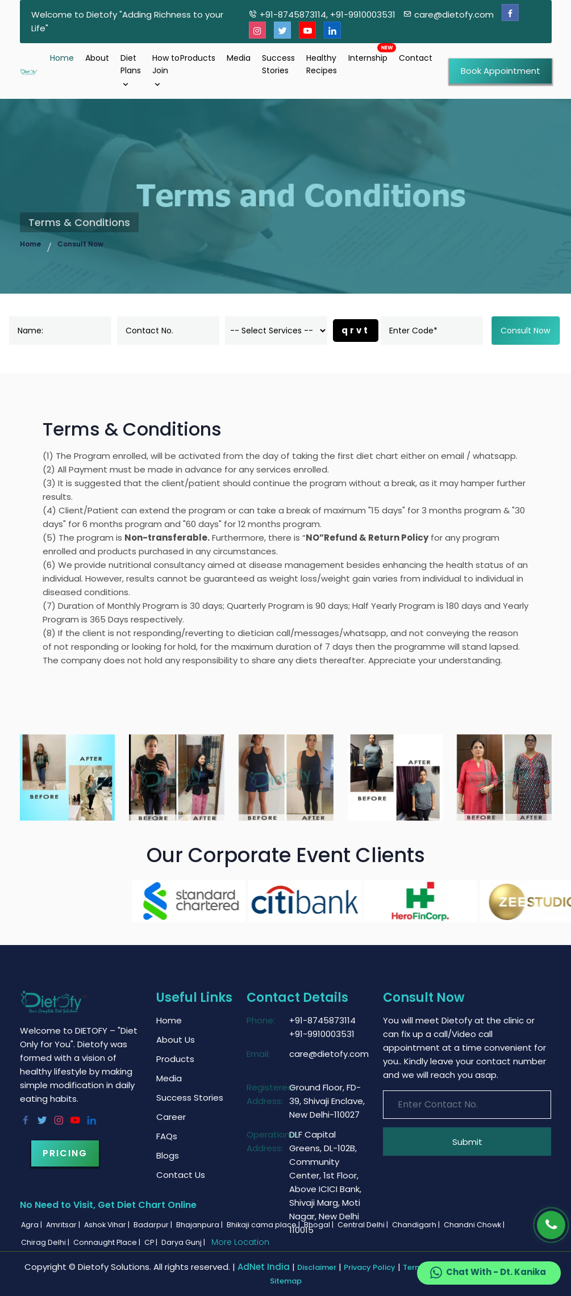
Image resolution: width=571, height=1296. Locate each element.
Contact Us (180, 1175)
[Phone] (551, 1225)
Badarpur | (154, 1225)
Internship (367, 58)
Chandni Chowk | (475, 1225)
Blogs (167, 1155)
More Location (240, 1242)
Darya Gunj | (184, 1242)
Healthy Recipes (321, 64)
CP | (151, 1242)
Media (239, 58)
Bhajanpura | (200, 1225)
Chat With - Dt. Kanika (487, 1273)
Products (197, 58)
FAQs (166, 1136)
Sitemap (286, 1281)
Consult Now (80, 244)
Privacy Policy (369, 1267)
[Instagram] (257, 30)
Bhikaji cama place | (264, 1225)
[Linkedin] (332, 30)
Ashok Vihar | (107, 1225)
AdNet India (263, 1267)
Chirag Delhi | (46, 1242)
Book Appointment (500, 71)
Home (62, 58)
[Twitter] (282, 30)
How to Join (166, 70)
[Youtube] (307, 30)
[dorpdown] (276, 330)
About (97, 58)
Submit (467, 1142)
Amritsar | (64, 1225)
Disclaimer (316, 1267)
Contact (415, 58)
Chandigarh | (416, 1225)
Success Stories (278, 64)
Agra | (32, 1225)
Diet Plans (130, 70)
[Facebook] (510, 13)
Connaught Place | (107, 1242)
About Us (175, 1040)
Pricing (65, 1153)
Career (171, 1117)
